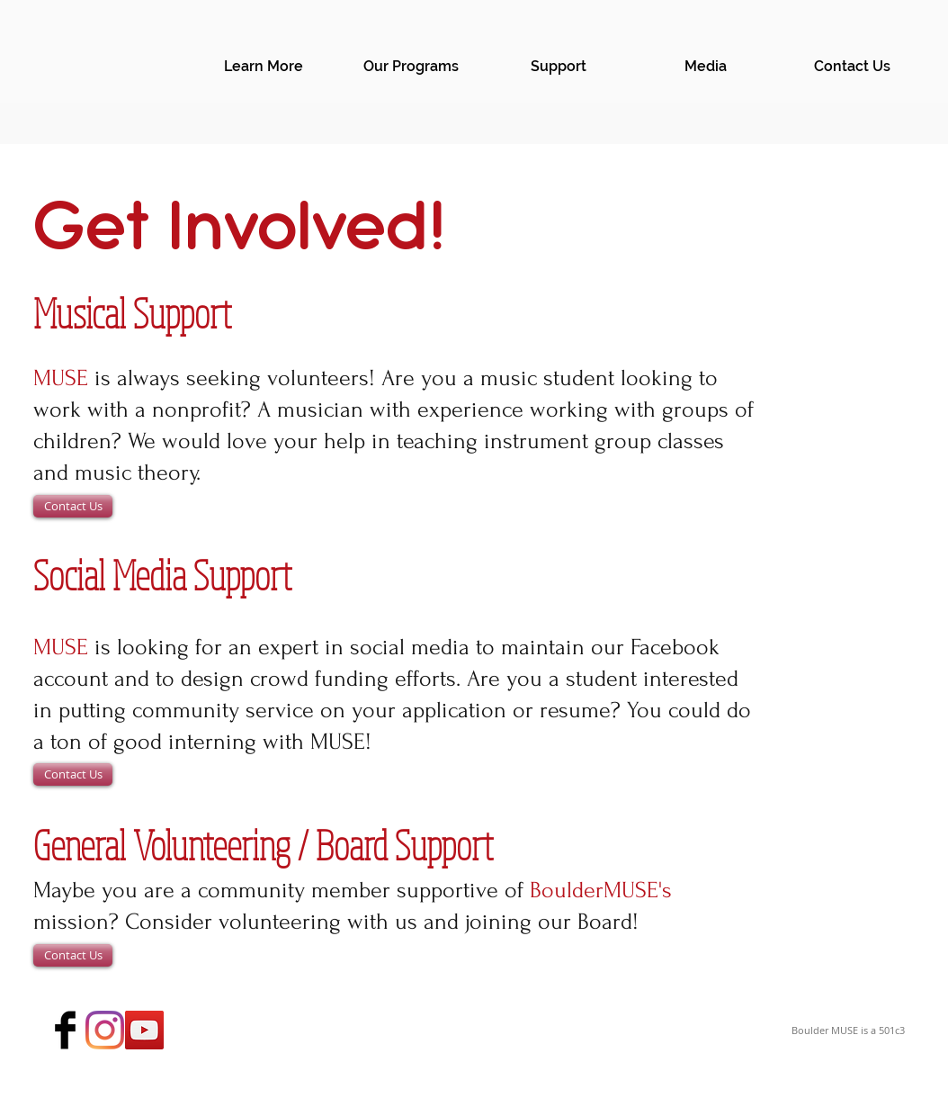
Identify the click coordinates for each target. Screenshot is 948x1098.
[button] (263, 66)
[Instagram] (104, 1030)
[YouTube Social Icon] (144, 1030)
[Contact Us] (72, 506)
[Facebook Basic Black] (65, 1030)
